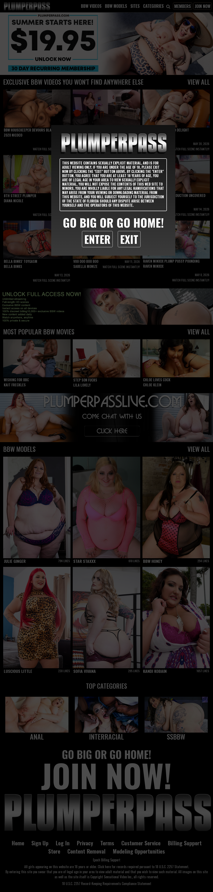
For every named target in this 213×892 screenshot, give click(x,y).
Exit (129, 239)
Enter (97, 239)
